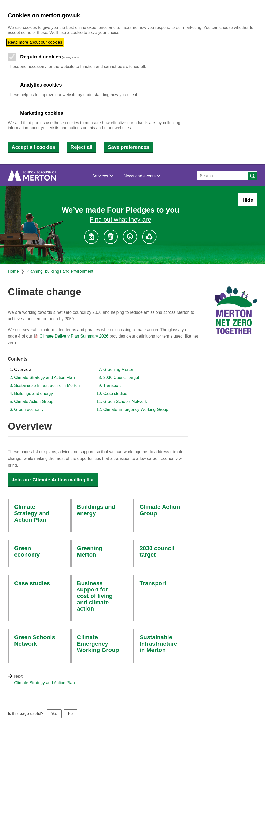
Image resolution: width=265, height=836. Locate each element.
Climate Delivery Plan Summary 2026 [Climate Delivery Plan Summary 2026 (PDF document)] (74, 336)
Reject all (81, 147)
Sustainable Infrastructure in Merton (47, 385)
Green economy (29, 409)
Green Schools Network (125, 401)
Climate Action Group (33, 401)
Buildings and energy (33, 393)
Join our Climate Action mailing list (53, 479)
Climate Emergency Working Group (135, 409)
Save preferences (128, 147)
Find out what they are (120, 219)
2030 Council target (121, 377)
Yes (54, 714)
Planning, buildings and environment (60, 271)
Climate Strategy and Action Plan (44, 377)
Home (13, 271)
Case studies (115, 393)
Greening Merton (118, 369)
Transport (112, 385)
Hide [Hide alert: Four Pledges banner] (247, 200)
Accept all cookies (33, 147)
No (70, 714)
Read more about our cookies (35, 42)
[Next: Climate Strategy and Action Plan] (139, 682)
